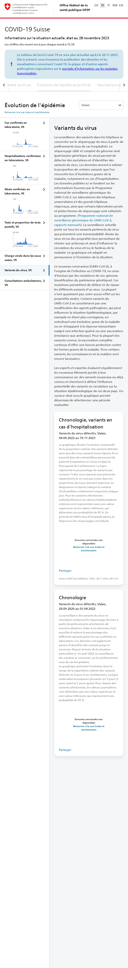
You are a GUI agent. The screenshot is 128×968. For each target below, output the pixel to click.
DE (96, 5)
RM (115, 5)
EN (121, 5)
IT (109, 5)
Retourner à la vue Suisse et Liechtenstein (27, 112)
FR (102, 5)
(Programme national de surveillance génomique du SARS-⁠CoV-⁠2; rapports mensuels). (83, 220)
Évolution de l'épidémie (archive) (64, 85)
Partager (65, 570)
